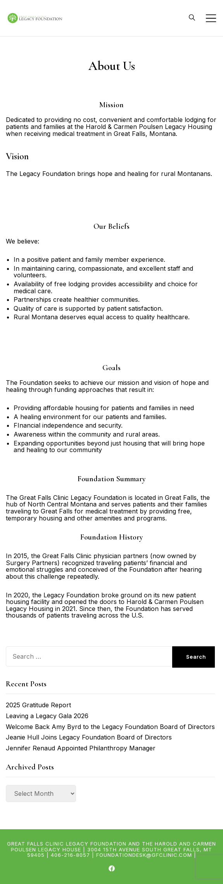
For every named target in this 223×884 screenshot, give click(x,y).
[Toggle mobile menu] (211, 18)
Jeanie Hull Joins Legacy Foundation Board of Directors (89, 737)
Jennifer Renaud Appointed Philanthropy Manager (81, 748)
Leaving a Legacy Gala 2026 (47, 716)
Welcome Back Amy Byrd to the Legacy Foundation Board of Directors (110, 727)
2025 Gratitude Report (38, 705)
